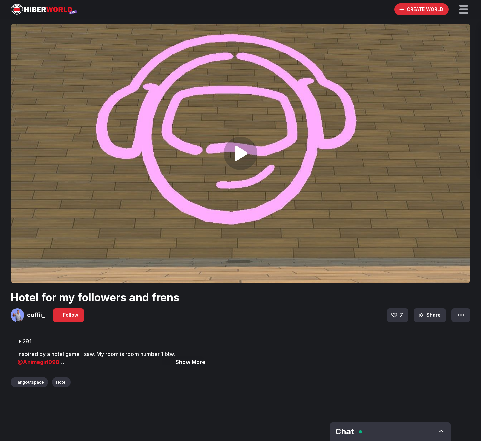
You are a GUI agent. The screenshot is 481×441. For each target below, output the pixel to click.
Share (429, 315)
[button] (463, 9)
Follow (67, 315)
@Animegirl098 (38, 362)
